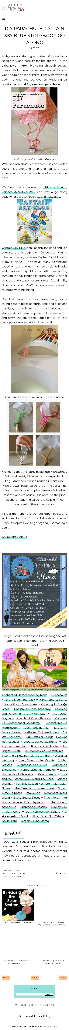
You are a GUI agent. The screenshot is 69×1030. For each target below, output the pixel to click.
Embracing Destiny (33, 807)
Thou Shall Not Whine (48, 816)
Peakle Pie (33, 793)
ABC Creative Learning (40, 741)
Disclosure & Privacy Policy (34, 1016)
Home (34, 978)
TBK (54, 1026)
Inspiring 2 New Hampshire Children (26, 755)
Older (63, 978)
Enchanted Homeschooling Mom (24, 695)
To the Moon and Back (19, 699)
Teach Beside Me (36, 727)
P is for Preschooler (45, 746)
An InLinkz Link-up (14, 537)
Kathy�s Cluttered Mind (41, 732)
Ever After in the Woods (36, 760)
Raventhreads (47, 774)
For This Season (27, 783)
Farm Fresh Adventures (21, 704)
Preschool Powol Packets (33, 718)
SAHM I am (9, 821)
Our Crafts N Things (39, 737)
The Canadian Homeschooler (34, 788)
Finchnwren (52, 797)
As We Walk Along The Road (34, 779)
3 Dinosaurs (59, 695)
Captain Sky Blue (48, 196)
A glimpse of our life (32, 765)
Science (23, 873)
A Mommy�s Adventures (44, 751)
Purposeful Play (10, 873)
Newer (6, 978)
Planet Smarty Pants (53, 699)
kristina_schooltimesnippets (34, 1005)
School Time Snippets (30, 1026)
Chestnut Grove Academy (32, 709)
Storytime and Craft (12, 876)
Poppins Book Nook (11, 871)
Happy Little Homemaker (38, 769)
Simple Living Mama (35, 821)
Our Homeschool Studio (43, 811)
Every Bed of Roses (27, 797)
